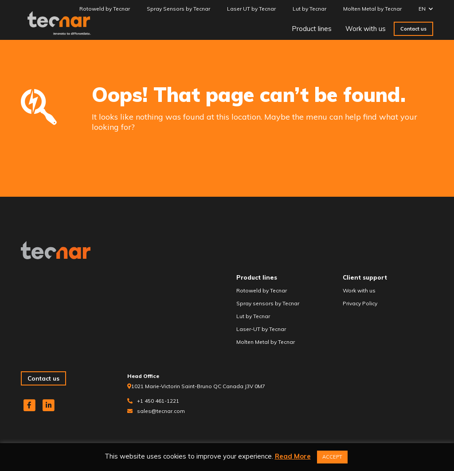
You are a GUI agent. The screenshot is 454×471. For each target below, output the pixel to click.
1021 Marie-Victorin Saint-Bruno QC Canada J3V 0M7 (198, 386)
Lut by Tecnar (309, 8)
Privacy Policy (360, 303)
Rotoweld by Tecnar (104, 8)
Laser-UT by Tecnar (261, 329)
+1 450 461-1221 (158, 400)
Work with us (365, 28)
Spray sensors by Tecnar (267, 303)
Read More (293, 456)
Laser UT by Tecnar (251, 8)
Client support (365, 277)
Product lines (312, 28)
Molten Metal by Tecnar (372, 8)
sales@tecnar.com (161, 411)
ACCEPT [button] (332, 457)
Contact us (413, 29)
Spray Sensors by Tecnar (178, 8)
